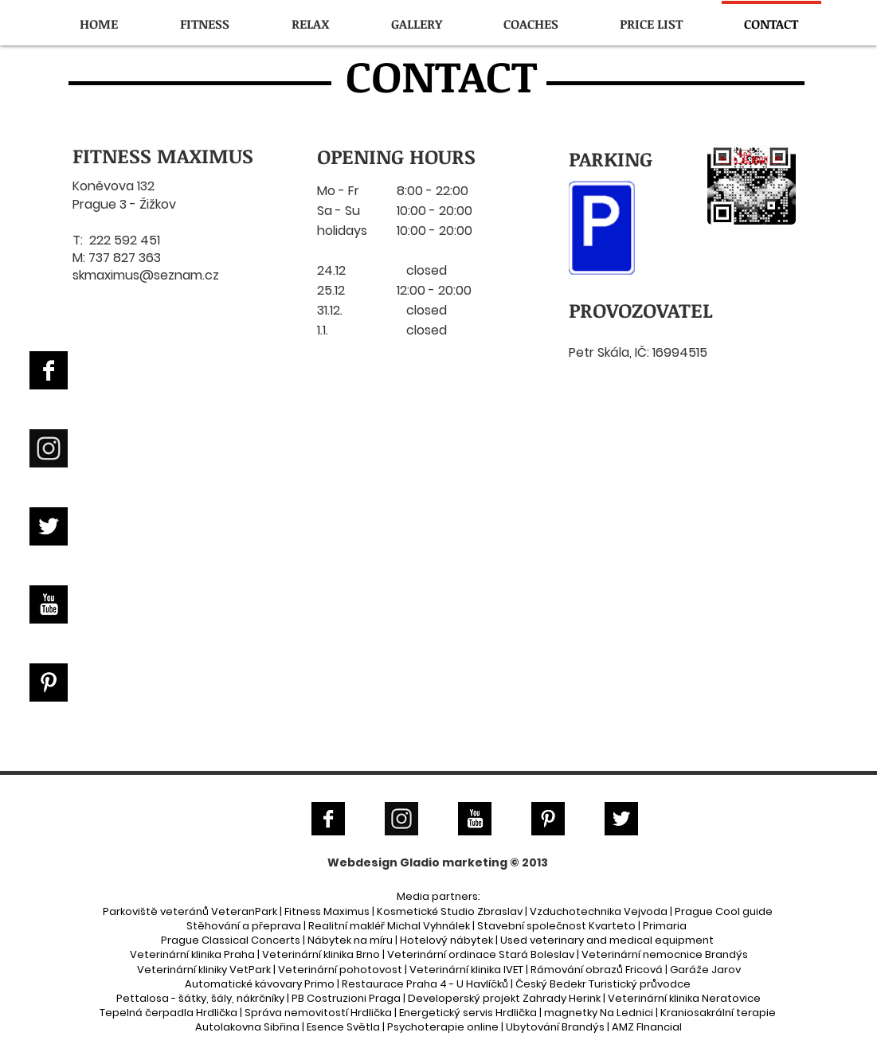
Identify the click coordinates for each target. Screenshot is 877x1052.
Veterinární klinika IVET (466, 969)
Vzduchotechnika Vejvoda (599, 911)
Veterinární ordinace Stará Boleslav (480, 954)
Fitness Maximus (327, 911)
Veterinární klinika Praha (192, 954)
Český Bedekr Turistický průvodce (603, 983)
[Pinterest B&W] (48, 682)
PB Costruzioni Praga (346, 998)
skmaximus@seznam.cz (145, 275)
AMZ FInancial (647, 1026)
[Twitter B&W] (48, 526)
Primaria (665, 925)
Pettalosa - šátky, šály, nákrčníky (200, 998)
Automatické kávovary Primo (260, 983)
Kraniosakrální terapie (718, 1012)
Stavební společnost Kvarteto (556, 925)
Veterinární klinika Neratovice (684, 998)
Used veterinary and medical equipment (607, 940)
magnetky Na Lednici (598, 1012)
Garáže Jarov (705, 969)
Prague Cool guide (724, 911)
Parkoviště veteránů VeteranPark (190, 911)
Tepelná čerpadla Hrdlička (168, 1012)
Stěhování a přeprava (243, 925)
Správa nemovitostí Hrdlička (318, 1012)
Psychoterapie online (443, 1026)
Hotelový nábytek (446, 940)
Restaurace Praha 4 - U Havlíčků (425, 983)
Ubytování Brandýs (555, 1026)
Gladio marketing (453, 862)
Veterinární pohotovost (340, 969)
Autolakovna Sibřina (247, 1026)
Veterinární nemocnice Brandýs (664, 954)
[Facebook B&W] (48, 370)
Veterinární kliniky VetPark (204, 969)
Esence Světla (343, 1026)
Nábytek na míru (350, 940)
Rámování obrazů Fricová (597, 969)
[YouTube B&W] (48, 604)
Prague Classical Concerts (230, 940)
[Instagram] (48, 448)
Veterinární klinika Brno (321, 954)
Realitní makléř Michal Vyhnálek (389, 925)
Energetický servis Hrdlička (468, 1012)
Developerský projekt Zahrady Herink (504, 998)
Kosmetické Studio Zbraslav (450, 911)
